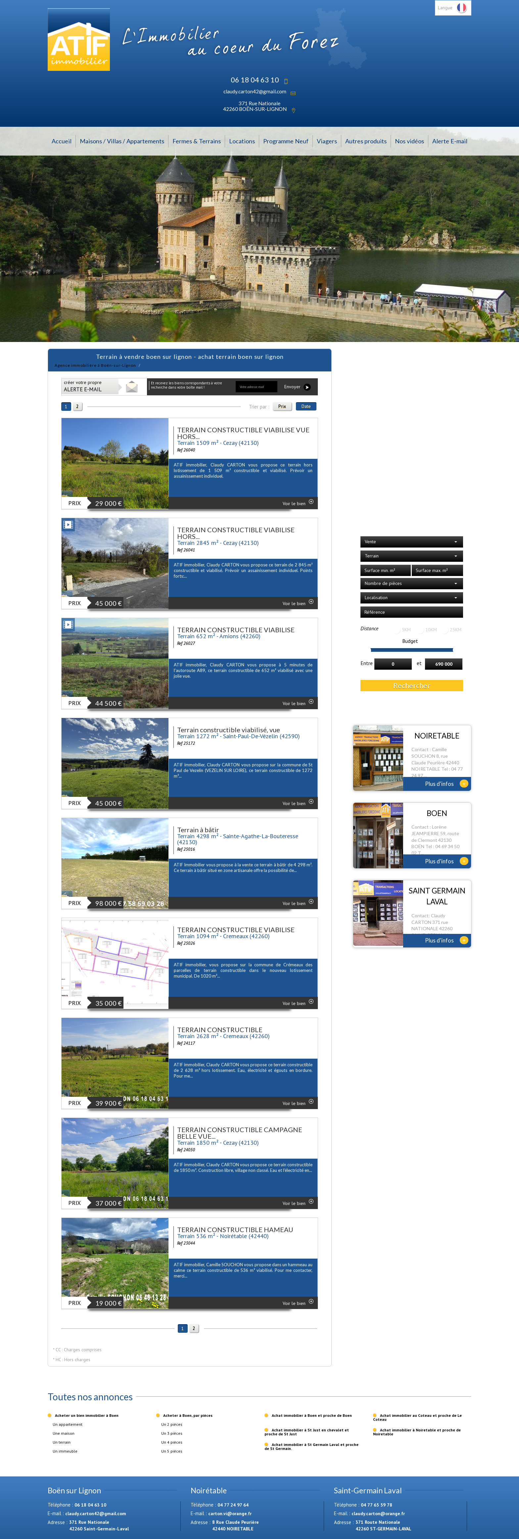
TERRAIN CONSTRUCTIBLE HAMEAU (235, 1229)
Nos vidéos (409, 141)
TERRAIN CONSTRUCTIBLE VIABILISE (236, 630)
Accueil (61, 141)
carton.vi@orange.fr (230, 1513)
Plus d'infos (446, 784)
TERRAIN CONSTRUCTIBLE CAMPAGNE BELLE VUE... (239, 1133)
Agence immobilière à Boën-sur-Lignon (95, 365)
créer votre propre (83, 386)
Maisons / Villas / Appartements (122, 141)
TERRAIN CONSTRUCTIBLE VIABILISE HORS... (236, 533)
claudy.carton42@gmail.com (254, 91)
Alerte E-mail (449, 141)
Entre (366, 663)
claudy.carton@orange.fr (378, 1513)
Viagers (327, 141)
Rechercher (411, 685)
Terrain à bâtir (198, 830)
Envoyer (297, 387)
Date (306, 406)
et (419, 663)
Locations (242, 141)
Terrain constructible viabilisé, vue (228, 730)
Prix (282, 406)
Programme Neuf (285, 141)
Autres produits (366, 141)
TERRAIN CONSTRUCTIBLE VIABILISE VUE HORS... (243, 433)
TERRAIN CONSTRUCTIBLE (219, 1030)
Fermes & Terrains (196, 141)
